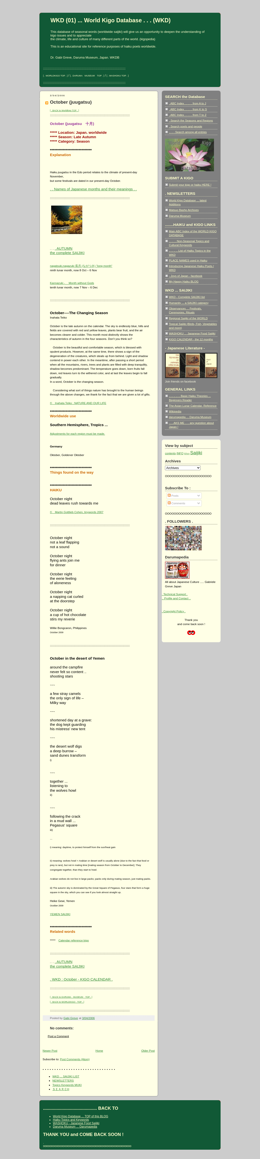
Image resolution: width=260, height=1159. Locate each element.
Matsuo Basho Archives (184, 209)
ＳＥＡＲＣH (60, 1089)
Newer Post (50, 1050)
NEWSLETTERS (63, 1080)
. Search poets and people (185, 126)
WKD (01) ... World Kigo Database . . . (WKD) (110, 20)
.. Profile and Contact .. (176, 598)
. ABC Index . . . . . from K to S (188, 109)
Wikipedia (175, 411)
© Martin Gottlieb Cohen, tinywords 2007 (76, 512)
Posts (173, 495)
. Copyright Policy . (174, 611)
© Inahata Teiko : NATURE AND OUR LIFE (78, 403)
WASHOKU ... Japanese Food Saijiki (192, 333)
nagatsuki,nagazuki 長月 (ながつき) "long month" (81, 265)
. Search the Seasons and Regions (191, 120)
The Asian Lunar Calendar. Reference (193, 405)
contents (170, 453)
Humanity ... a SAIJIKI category (189, 302)
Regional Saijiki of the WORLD (188, 318)
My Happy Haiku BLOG (184, 281)
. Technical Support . (175, 594)
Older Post (148, 1050)
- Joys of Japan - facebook (185, 275)
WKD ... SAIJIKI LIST (65, 1076)
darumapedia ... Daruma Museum (190, 417)
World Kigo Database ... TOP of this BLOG (80, 1116)
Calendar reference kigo (74, 940)
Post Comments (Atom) (75, 1059)
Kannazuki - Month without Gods (72, 282)
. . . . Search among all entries (188, 132)
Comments (176, 503)
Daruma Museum (180, 215)
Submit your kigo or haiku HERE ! (190, 184)
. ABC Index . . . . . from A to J (187, 103)
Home (99, 1050)
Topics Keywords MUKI (67, 1084)
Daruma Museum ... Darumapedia (75, 1126)
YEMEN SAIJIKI (60, 914)
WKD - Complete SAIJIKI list (187, 296)
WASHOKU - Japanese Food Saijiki (76, 1123)
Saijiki (196, 452)
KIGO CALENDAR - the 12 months (191, 339)
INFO (180, 453)
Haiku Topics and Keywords (71, 1120)
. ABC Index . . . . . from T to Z (187, 114)
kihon (186, 453)
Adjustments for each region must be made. (77, 433)
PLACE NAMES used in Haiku (188, 260)
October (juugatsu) (71, 102)
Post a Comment (58, 1036)
